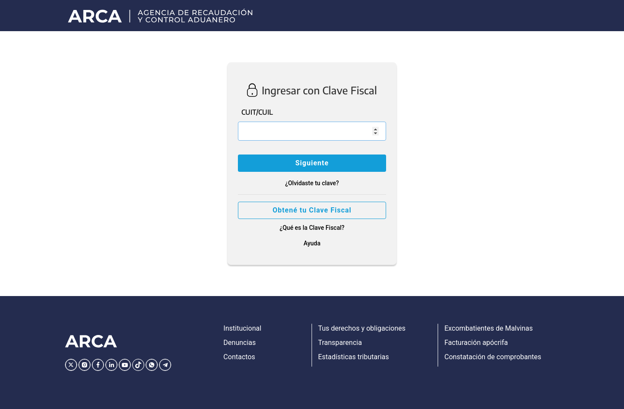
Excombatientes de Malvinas (488, 328)
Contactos (239, 357)
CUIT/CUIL (257, 112)
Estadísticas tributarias (353, 357)
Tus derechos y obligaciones (362, 328)
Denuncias (240, 342)
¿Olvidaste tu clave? (312, 183)
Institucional (242, 328)
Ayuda (311, 243)
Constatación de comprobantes (492, 357)
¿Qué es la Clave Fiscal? (312, 227)
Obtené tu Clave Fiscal (312, 210)
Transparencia (340, 342)
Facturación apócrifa (475, 342)
